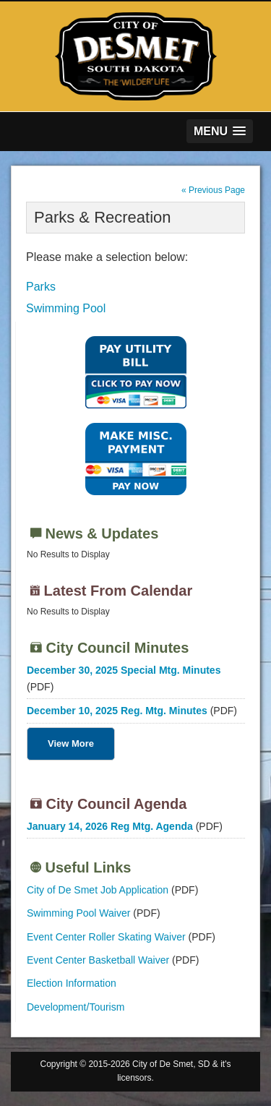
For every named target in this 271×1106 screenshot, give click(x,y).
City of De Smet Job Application (97, 890)
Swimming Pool (66, 308)
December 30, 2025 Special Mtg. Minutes (123, 670)
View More (71, 743)
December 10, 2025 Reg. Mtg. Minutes (117, 710)
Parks (41, 286)
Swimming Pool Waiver (78, 913)
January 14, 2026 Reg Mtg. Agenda (110, 826)
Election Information (71, 983)
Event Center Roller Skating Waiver (106, 937)
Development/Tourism (75, 1007)
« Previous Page (213, 190)
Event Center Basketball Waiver (98, 960)
